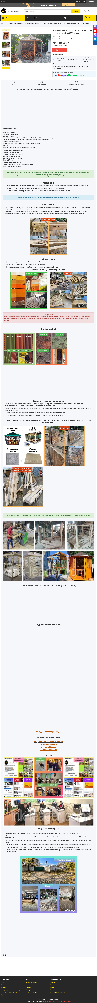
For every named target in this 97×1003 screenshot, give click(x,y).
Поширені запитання (32, 990)
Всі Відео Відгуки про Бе (46, 732)
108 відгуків (81, 1)
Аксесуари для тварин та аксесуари (11, 990)
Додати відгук (89, 11)
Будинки (3, 987)
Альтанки (4, 985)
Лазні (2, 982)
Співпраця (29, 987)
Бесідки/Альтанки (11, 23)
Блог (27, 985)
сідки (59, 732)
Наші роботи (53, 990)
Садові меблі (5, 995)
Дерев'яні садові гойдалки (9, 992)
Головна (30, 18)
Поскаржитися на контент (50, 1001)
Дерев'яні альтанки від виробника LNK (29, 23)
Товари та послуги (42, 18)
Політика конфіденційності (58, 992)
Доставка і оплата (31, 992)
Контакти (57, 18)
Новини (52, 987)
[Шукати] (75, 11)
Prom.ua (57, 999)
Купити (61, 50)
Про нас (52, 985)
